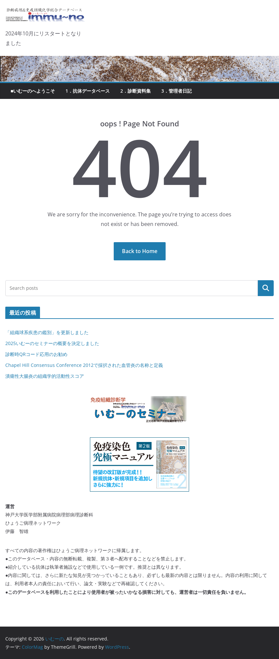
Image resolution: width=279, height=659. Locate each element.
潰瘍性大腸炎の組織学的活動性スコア (44, 376)
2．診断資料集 (135, 91)
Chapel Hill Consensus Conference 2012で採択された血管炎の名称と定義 (84, 365)
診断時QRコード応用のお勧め (36, 354)
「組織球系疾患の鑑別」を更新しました (47, 332)
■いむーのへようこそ (33, 91)
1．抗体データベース (87, 91)
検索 (265, 288)
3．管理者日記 (176, 91)
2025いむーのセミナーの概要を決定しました (52, 343)
